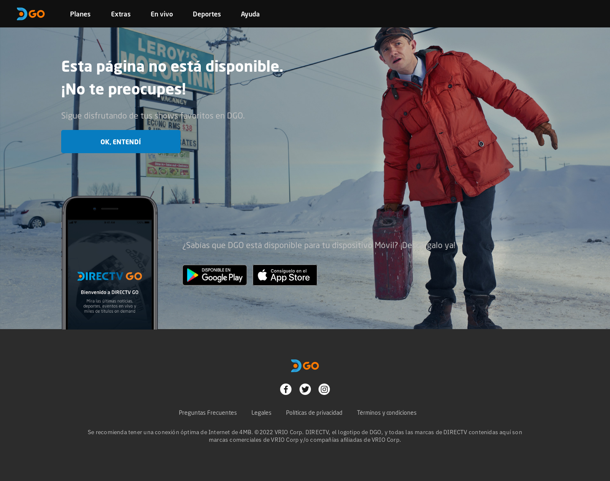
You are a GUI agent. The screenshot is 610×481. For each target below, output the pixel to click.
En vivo (162, 14)
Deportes (207, 14)
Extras (121, 14)
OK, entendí (120, 142)
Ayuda (250, 14)
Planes (80, 14)
